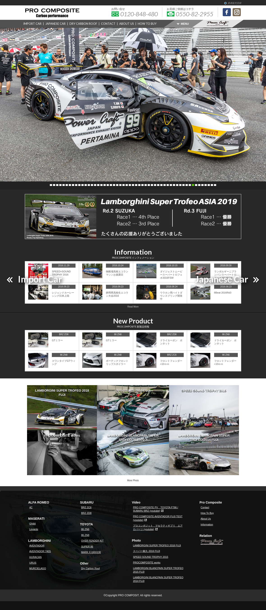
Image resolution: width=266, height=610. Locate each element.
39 (171, 185)
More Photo (133, 480)
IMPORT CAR (32, 23)
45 (190, 185)
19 (108, 185)
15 (95, 185)
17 (101, 185)
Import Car (40, 279)
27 (133, 185)
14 (92, 185)
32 (149, 185)
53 (215, 185)
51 (209, 185)
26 (130, 185)
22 (117, 185)
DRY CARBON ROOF (83, 23)
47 (196, 185)
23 (120, 185)
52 (212, 185)
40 (174, 185)
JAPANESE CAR (55, 23)
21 (114, 185)
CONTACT (108, 23)
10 (79, 185)
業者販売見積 (234, 3)
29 (139, 185)
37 (164, 185)
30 (142, 185)
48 (199, 185)
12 (86, 185)
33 (152, 185)
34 (155, 185)
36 (161, 185)
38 (168, 185)
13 (89, 185)
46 (193, 185)
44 (187, 185)
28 (136, 185)
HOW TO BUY (147, 23)
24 (123, 185)
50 (205, 185)
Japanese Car (221, 279)
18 (104, 185)
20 (111, 185)
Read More (132, 306)
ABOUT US (126, 23)
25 (127, 185)
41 (177, 185)
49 (202, 185)
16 (98, 185)
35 (158, 185)
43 (183, 185)
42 (180, 185)
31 (145, 185)
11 (82, 185)
